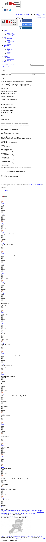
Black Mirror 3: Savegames (30, 511)
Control (2, 537)
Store (5, 61)
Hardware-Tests (10, 41)
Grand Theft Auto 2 (5, 66)
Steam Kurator (10, 59)
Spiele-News (10, 33)
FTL (14, 517)
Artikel (8, 42)
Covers (8, 53)
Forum (8, 57)
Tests (5, 37)
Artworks (9, 52)
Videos (8, 48)
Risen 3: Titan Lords (19, 511)
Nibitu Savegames (24, 517)
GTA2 (2, 204)
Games (5, 30)
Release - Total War (5, 540)
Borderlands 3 (40, 513)
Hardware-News (11, 34)
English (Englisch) (38, 15)
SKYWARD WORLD (37, 537)
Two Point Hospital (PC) (26, 537)
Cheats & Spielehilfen (9, 64)
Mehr (44, 540)
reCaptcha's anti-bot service (35, 185)
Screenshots (9, 49)
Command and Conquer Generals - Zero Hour (24, 514)
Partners (9, 60)
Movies (8, 40)
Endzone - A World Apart (13, 537)
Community (6, 56)
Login (17, 17)
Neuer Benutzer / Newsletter (23, 14)
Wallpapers (9, 50)
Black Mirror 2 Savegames (7, 511)
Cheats (5, 55)
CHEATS (6, 191)
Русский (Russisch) (40, 17)
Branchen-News (10, 36)
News (5, 31)
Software (9, 44)
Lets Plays (6, 45)
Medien (5, 46)
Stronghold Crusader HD (7, 514)
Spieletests (9, 38)
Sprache (43, 14)
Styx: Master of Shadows (7, 517)
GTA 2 (2, 274)
